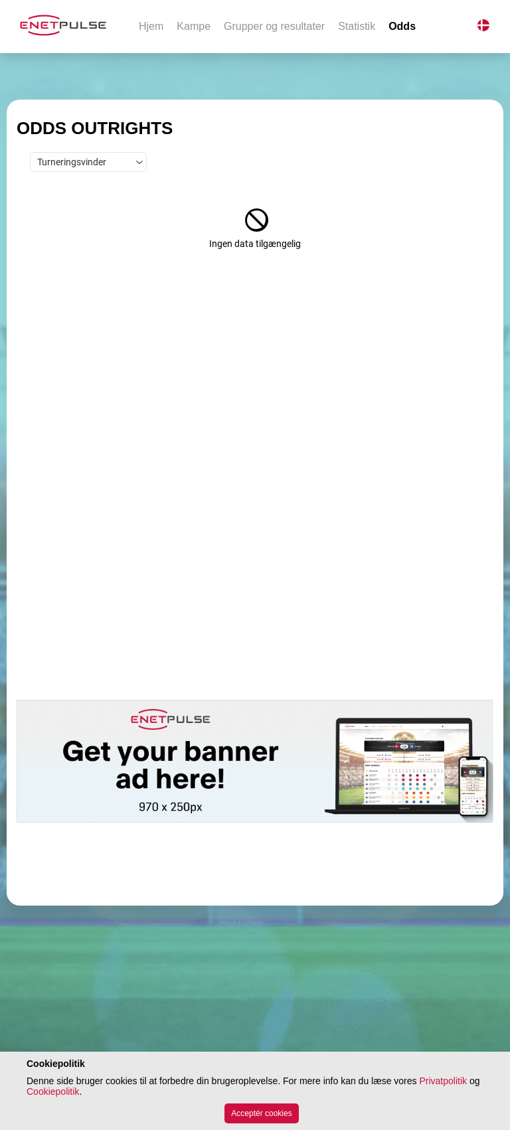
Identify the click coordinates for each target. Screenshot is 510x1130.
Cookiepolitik (53, 1091)
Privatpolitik (443, 1081)
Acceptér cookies (261, 1113)
